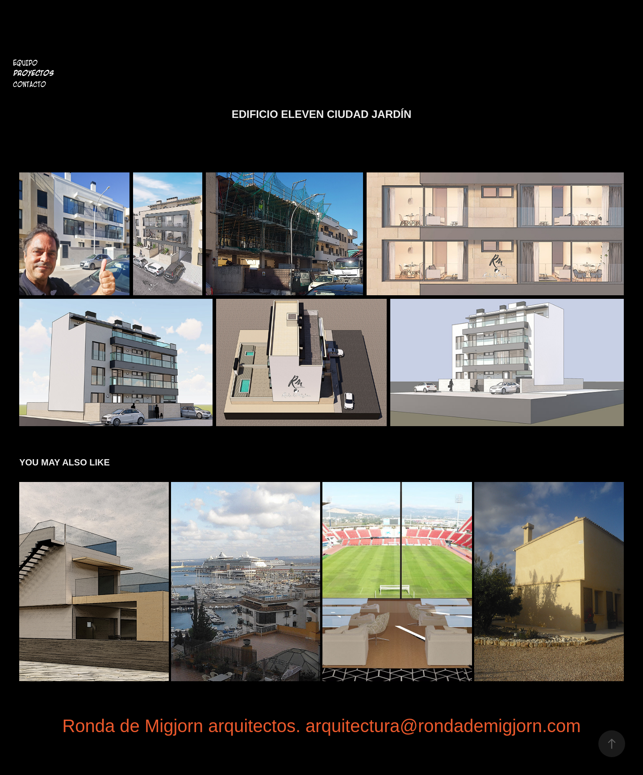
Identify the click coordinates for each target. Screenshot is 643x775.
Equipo (25, 63)
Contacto (29, 84)
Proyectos (33, 73)
